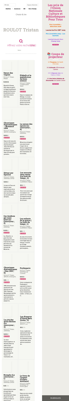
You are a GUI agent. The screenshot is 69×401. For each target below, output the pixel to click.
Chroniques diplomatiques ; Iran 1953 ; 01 (36, 198)
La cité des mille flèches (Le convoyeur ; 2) (21, 264)
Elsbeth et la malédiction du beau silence (22, 79)
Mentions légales (31, 381)
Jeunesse (17, 9)
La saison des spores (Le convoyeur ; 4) (8, 141)
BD (24, 9)
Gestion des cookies (21, 383)
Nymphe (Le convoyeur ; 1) (8, 326)
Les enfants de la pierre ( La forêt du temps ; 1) (20, 200)
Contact (8, 381)
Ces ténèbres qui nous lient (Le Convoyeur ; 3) (9, 197)
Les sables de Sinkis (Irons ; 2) (33, 326)
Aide (7, 5)
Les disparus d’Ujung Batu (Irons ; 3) (33, 260)
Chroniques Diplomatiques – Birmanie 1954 (36, 79)
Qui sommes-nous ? (18, 381)
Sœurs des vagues (7, 75)
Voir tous (55, 44)
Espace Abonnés (32, 5)
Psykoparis (9, 259)
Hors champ (32, 9)
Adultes (8, 9)
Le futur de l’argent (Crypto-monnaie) (20, 328)
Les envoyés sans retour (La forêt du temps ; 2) (33, 140)
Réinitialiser (32, 45)
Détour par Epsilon (20, 138)
